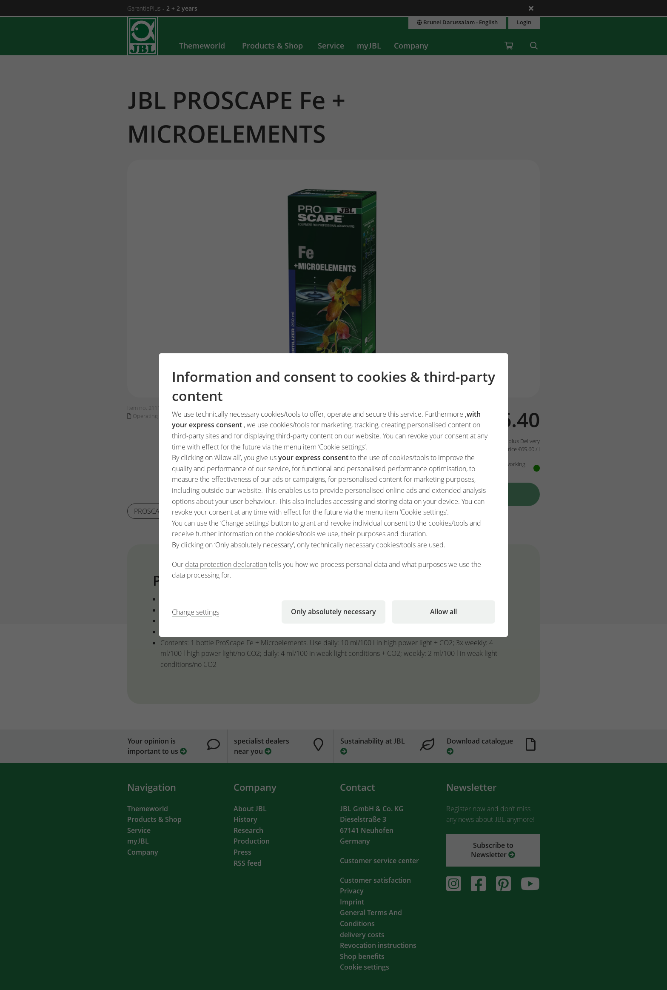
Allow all (443, 611)
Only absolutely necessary (333, 611)
